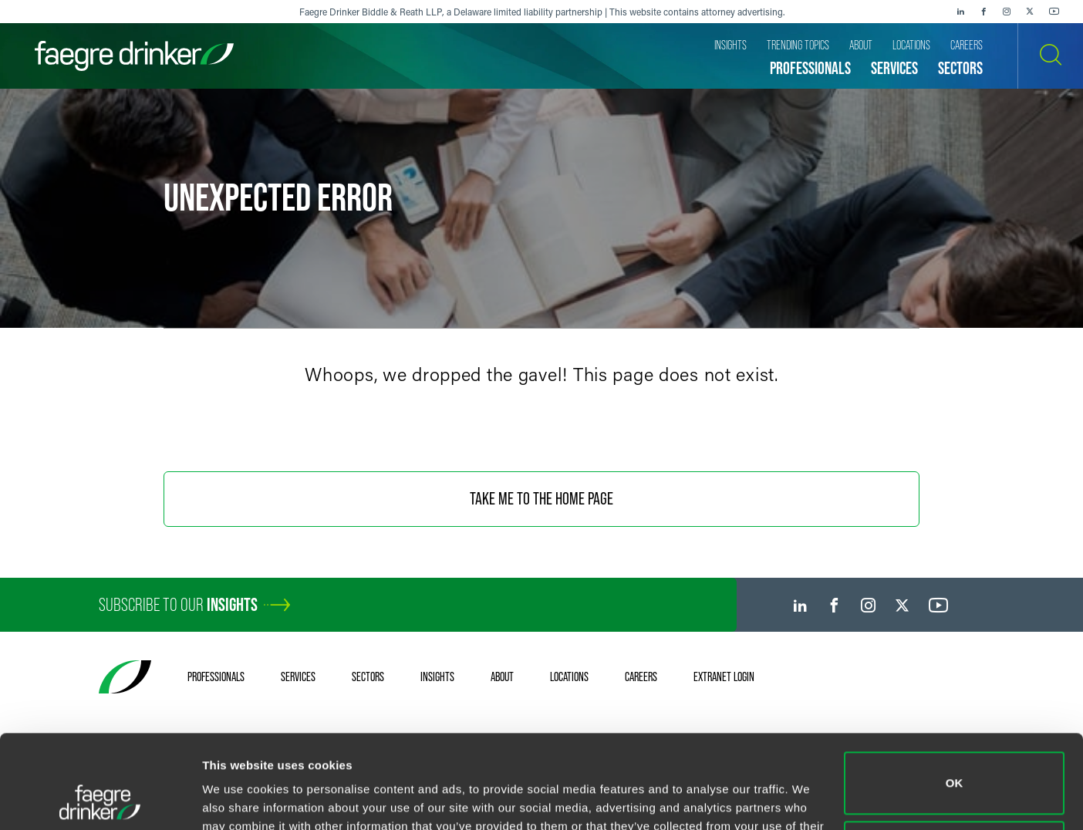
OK (954, 695)
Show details (238, 799)
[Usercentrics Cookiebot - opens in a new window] (99, 799)
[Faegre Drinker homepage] (134, 56)
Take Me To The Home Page (541, 498)
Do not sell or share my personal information (954, 764)
